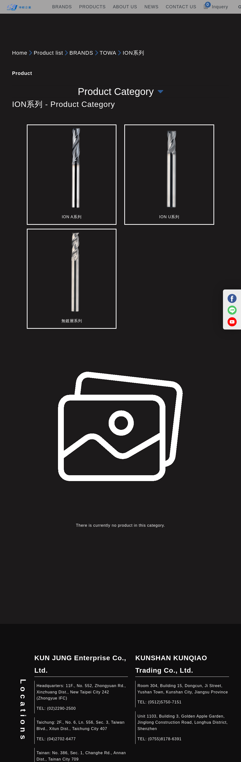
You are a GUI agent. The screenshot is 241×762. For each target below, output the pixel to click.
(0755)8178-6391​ (165, 739)
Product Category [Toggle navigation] (120, 91)
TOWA (108, 53)
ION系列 (133, 53)
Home (19, 53)
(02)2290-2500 (61, 708)
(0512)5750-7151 (165, 702)
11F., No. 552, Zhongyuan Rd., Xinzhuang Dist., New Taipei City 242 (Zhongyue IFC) (81, 692)
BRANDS (81, 53)
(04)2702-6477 (61, 739)
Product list (48, 53)
